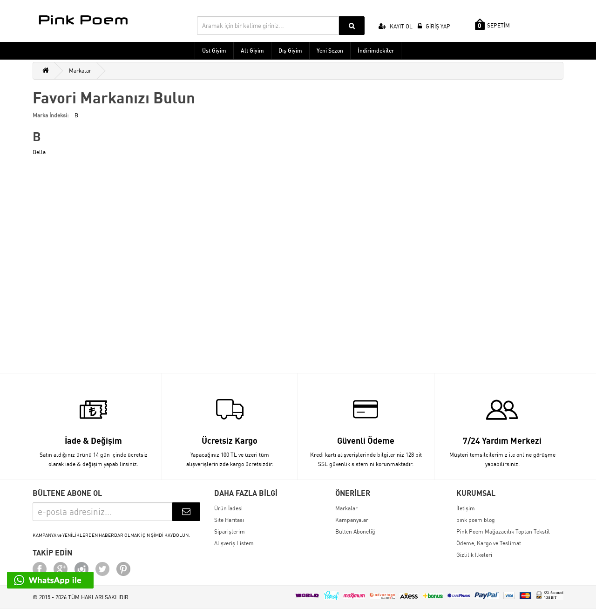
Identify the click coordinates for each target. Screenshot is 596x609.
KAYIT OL (396, 26)
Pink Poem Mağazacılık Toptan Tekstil (503, 531)
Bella (39, 152)
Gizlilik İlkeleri (474, 554)
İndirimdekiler (376, 50)
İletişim (465, 508)
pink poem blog (475, 519)
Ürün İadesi (228, 508)
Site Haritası (229, 519)
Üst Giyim (214, 50)
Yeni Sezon (330, 50)
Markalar (80, 70)
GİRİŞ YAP (434, 26)
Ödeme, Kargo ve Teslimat (488, 543)
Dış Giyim (290, 50)
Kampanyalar (351, 519)
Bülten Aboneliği (356, 531)
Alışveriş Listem (234, 543)
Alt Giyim (252, 50)
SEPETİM (492, 24)
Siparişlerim (229, 531)
